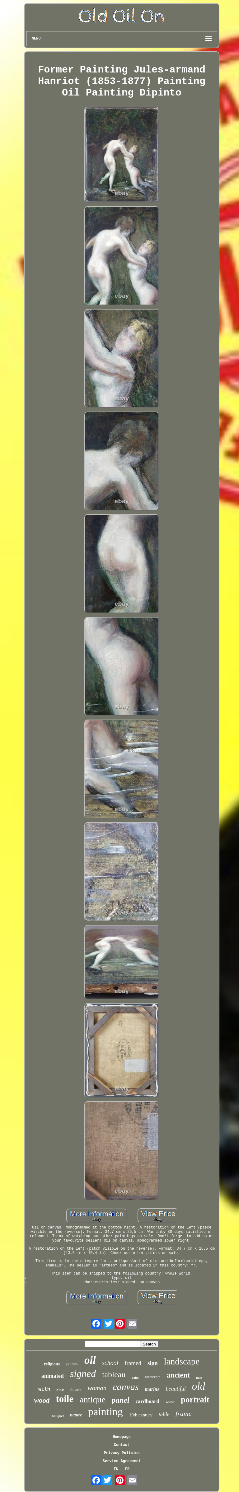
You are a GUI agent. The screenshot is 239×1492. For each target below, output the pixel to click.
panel (120, 1400)
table (164, 1414)
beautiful (176, 1389)
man (199, 1377)
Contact (121, 1445)
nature (76, 1415)
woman (97, 1388)
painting (105, 1411)
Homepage (122, 1437)
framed (132, 1363)
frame (183, 1413)
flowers (76, 1389)
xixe (60, 1389)
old (198, 1386)
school (110, 1362)
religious (52, 1364)
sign (153, 1363)
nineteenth (153, 1377)
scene (170, 1402)
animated (52, 1376)
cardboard (148, 1401)
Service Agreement (122, 1461)
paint (135, 1377)
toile (64, 1398)
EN (116, 1469)
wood (42, 1400)
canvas (125, 1387)
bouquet (58, 1416)
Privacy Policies (121, 1453)
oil (90, 1360)
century (72, 1364)
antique (92, 1399)
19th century (140, 1414)
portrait (195, 1399)
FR (127, 1469)
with (44, 1389)
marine (152, 1389)
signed (83, 1373)
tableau (113, 1374)
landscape (181, 1361)
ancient (178, 1375)
